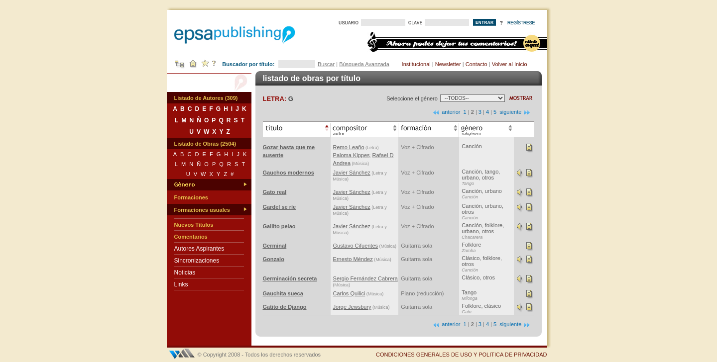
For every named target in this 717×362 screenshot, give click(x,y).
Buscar (326, 64)
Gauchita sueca (283, 293)
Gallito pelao (279, 226)
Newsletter (448, 64)
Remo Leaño (348, 147)
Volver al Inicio (509, 64)
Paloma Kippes (351, 155)
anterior (446, 112)
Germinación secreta (290, 278)
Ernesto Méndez (353, 259)
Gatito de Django (285, 307)
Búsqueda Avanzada (364, 64)
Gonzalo (273, 259)
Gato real (275, 192)
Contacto (476, 64)
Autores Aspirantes (199, 248)
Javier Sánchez (351, 173)
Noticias (185, 272)
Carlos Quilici (349, 293)
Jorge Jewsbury (352, 307)
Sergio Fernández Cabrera (365, 278)
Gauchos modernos (288, 173)
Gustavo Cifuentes (355, 246)
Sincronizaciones (197, 260)
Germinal (275, 246)
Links (181, 284)
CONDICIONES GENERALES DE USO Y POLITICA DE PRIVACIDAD (461, 355)
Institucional (416, 64)
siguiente (515, 112)
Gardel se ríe (279, 207)
